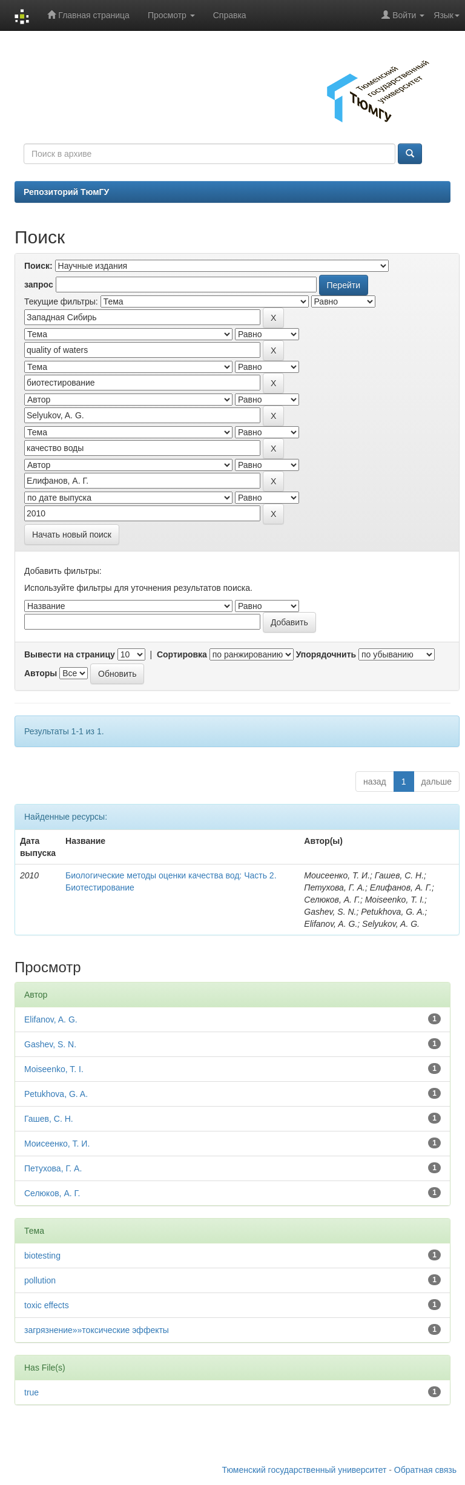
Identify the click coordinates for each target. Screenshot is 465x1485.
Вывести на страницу (69, 654)
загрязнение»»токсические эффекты (96, 1330)
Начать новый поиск (71, 534)
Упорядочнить (326, 654)
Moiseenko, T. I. (54, 1069)
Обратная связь (425, 1470)
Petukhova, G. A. (56, 1094)
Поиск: (38, 266)
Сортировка (182, 654)
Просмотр (171, 15)
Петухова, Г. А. (53, 1168)
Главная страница (88, 15)
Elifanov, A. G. (51, 1019)
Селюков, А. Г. (52, 1193)
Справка (229, 15)
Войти (402, 15)
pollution (40, 1280)
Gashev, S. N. (50, 1044)
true (31, 1392)
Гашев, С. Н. (48, 1119)
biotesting (42, 1255)
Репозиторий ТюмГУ (66, 192)
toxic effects (46, 1305)
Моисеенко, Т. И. (57, 1143)
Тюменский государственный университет (304, 1470)
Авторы (40, 673)
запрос (38, 284)
